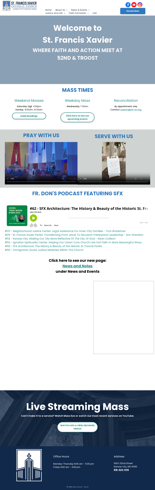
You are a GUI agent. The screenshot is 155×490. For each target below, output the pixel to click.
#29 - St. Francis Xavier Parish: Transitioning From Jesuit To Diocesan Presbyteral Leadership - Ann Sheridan (74, 235)
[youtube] (133, 5)
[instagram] (139, 5)
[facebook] (128, 5)
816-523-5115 (121, 469)
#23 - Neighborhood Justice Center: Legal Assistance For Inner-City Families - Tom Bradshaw (65, 231)
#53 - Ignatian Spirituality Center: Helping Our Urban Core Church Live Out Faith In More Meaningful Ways (73, 242)
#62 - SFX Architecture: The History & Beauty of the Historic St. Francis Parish (53, 246)
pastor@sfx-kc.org (131, 109)
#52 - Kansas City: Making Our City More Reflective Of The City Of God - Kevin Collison (60, 238)
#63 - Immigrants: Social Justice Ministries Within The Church (44, 250)
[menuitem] (48, 10)
